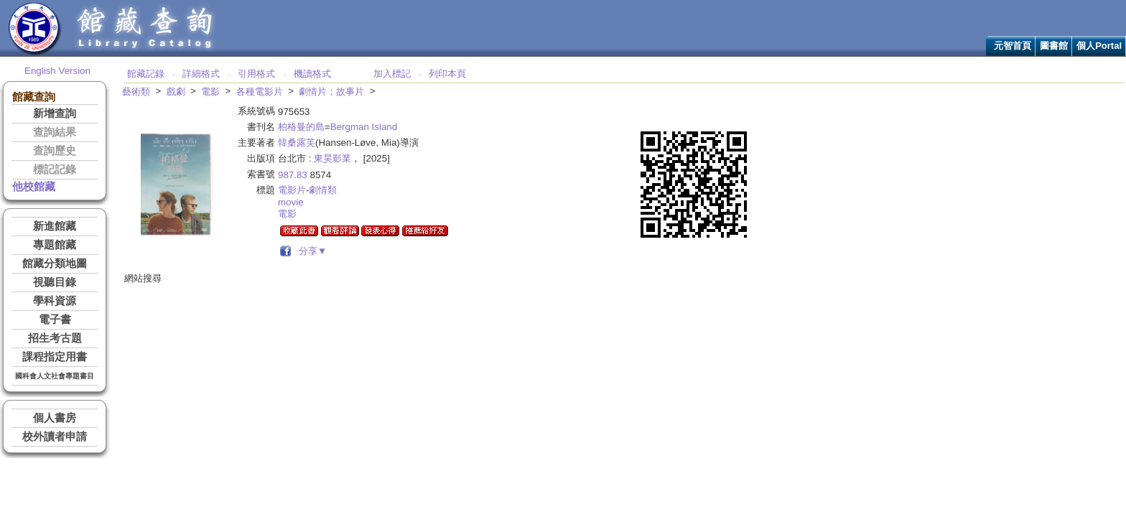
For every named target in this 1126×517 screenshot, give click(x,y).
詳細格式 (201, 73)
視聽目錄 (54, 282)
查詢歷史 (54, 151)
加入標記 (392, 73)
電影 (210, 91)
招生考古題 (55, 338)
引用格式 (256, 73)
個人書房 (54, 418)
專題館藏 (54, 245)
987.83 (292, 174)
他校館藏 (33, 186)
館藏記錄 (145, 73)
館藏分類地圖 (54, 263)
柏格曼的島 (301, 126)
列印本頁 (447, 73)
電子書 (55, 319)
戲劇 (176, 91)
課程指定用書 (54, 357)
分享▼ (310, 251)
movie (291, 202)
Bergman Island (363, 126)
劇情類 (323, 190)
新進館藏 (54, 226)
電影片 (292, 190)
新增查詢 (54, 113)
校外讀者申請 (54, 436)
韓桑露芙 (296, 142)
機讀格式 (312, 73)
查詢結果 (54, 132)
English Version (57, 70)
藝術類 (136, 91)
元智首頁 (1012, 45)
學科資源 (54, 301)
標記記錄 (54, 169)
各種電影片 (259, 91)
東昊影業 (332, 158)
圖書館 (1054, 45)
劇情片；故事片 (331, 91)
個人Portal (1099, 45)
